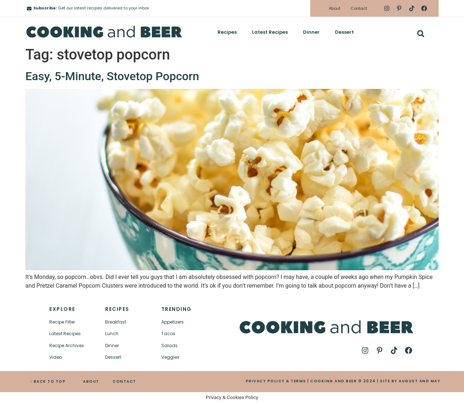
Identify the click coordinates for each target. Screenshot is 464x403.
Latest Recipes (270, 32)
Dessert (344, 32)
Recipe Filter (62, 322)
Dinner (311, 32)
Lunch (112, 333)
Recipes (227, 32)
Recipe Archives (66, 345)
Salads (169, 345)
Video (55, 357)
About (334, 8)
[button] (421, 34)
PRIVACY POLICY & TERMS (276, 381)
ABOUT (91, 381)
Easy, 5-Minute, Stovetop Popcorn (112, 76)
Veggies (170, 357)
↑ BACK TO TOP (48, 381)
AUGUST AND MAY (419, 381)
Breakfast (115, 322)
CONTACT (124, 381)
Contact (359, 8)
